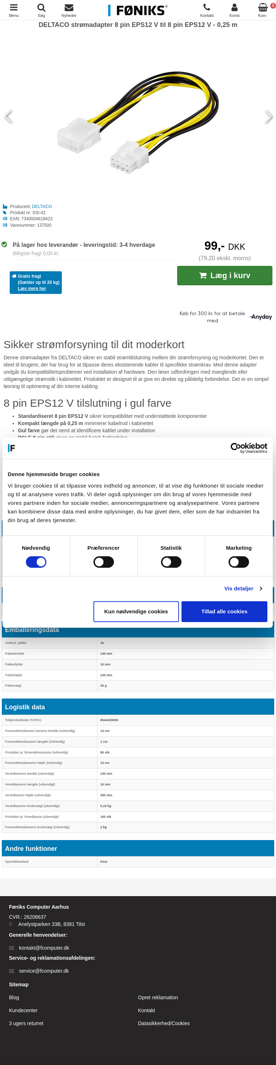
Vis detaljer (239, 588)
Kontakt (146, 1010)
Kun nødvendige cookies (137, 611)
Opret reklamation (158, 997)
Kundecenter (23, 1010)
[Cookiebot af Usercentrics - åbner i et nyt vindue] (236, 448)
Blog (14, 997)
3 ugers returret (26, 1023)
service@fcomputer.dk (44, 971)
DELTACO (42, 206)
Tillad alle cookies (225, 611)
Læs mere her (32, 288)
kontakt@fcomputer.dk (44, 948)
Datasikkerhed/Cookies (164, 1023)
